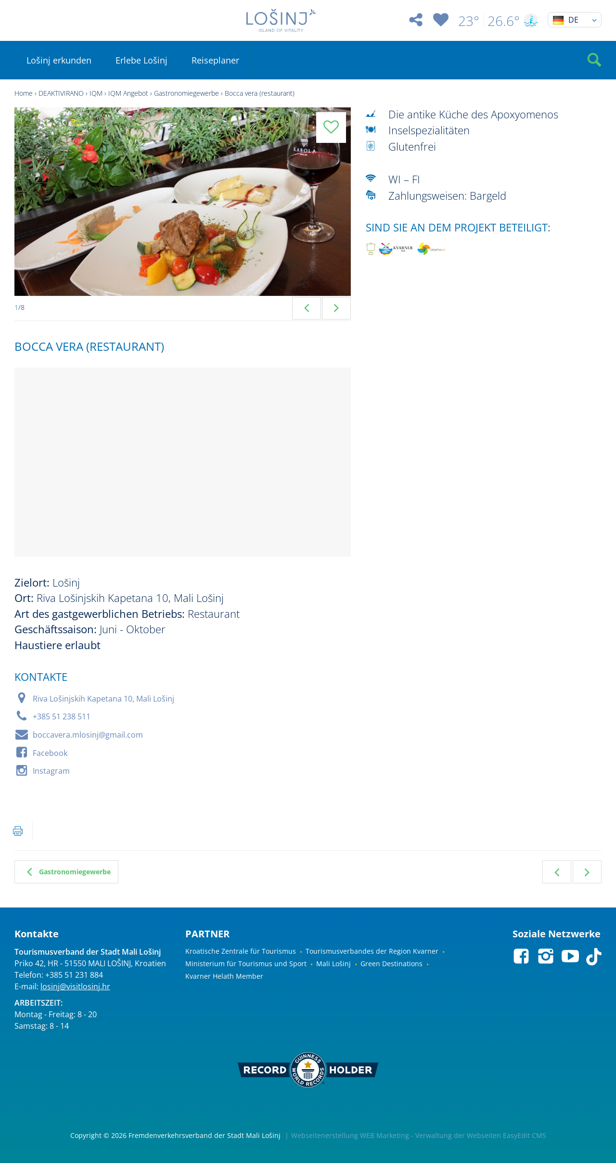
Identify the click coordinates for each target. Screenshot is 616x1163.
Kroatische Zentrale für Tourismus (240, 951)
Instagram (51, 771)
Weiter (587, 871)
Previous (306, 308)
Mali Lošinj (333, 963)
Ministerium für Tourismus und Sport (246, 963)
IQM (96, 93)
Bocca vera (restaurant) (260, 93)
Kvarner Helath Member (224, 976)
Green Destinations (391, 963)
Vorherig (556, 871)
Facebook (50, 753)
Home (23, 93)
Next (336, 308)
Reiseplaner (215, 60)
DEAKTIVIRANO (61, 93)
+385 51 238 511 (61, 716)
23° (468, 20)
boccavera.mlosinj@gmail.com (88, 734)
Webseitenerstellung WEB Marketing (350, 1135)
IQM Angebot (128, 93)
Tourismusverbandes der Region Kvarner (372, 951)
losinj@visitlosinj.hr (75, 986)
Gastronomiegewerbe (186, 93)
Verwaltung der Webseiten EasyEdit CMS (480, 1135)
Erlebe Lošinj (141, 60)
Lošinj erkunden (58, 60)
